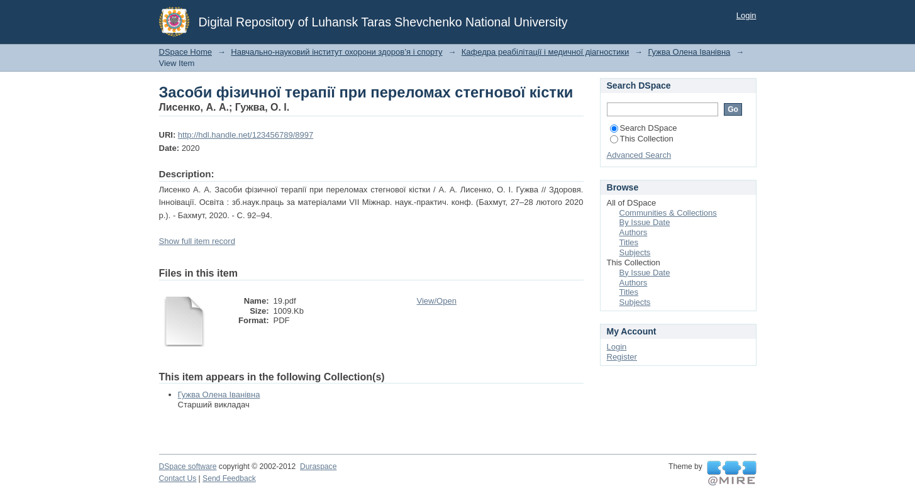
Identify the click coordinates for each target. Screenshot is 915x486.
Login (746, 15)
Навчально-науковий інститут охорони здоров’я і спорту (336, 52)
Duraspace (318, 466)
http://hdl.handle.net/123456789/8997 (245, 135)
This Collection (642, 138)
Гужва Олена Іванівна (689, 52)
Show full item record (197, 241)
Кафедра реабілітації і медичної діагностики (545, 52)
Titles (629, 242)
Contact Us (178, 478)
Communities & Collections (668, 213)
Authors (633, 232)
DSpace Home (186, 52)
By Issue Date (644, 222)
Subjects (635, 252)
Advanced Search (639, 155)
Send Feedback (229, 478)
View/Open (437, 301)
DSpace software (188, 466)
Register (622, 357)
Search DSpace (643, 128)
